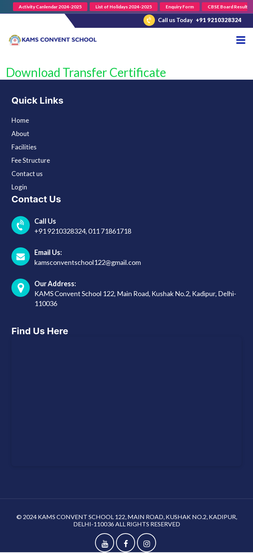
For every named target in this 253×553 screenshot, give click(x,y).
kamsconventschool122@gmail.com (87, 262)
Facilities (24, 147)
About (20, 134)
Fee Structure (30, 160)
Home (20, 120)
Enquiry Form (180, 7)
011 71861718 (109, 231)
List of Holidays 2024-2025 (123, 7)
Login (19, 187)
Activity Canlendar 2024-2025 (50, 7)
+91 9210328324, (61, 231)
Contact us (27, 174)
